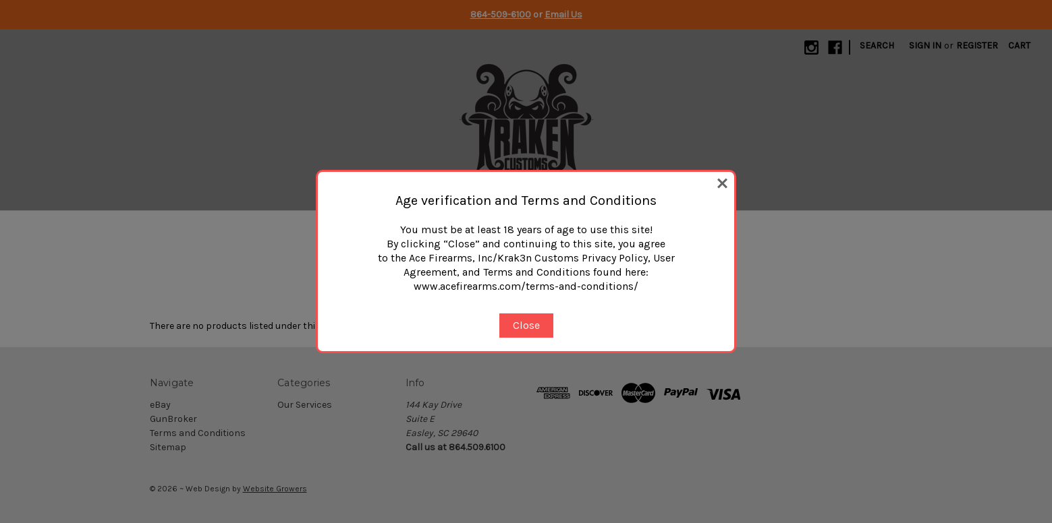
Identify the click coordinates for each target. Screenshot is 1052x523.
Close (526, 325)
